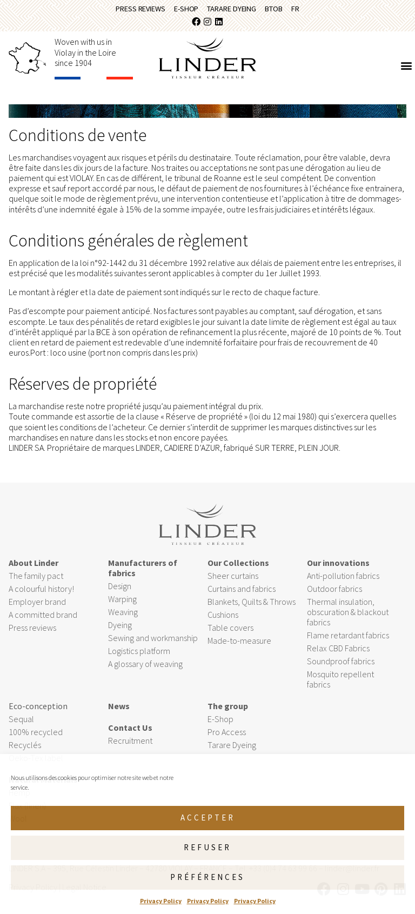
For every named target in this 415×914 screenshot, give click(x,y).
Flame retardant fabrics (348, 639)
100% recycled (36, 736)
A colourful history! (41, 592)
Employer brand (37, 605)
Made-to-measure (239, 644)
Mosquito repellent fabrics (340, 683)
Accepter (207, 817)
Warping (123, 603)
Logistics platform (139, 654)
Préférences (207, 877)
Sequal (21, 723)
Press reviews (129, 10)
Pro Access (227, 736)
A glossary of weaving (145, 667)
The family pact (36, 579)
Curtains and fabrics (242, 592)
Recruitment (130, 744)
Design (119, 590)
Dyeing (120, 628)
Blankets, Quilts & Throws (252, 605)
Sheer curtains (233, 579)
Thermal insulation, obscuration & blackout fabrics (348, 615)
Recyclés (25, 749)
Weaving (123, 616)
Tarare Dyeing (234, 10)
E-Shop (181, 10)
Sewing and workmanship (153, 641)
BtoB (283, 10)
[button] (406, 69)
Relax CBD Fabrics (338, 652)
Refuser (207, 847)
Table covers (230, 631)
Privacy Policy (161, 901)
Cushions (223, 618)
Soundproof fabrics (340, 665)
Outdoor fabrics (334, 592)
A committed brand (43, 618)
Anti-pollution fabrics (343, 579)
